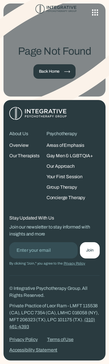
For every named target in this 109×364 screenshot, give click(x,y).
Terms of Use (60, 339)
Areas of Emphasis (65, 145)
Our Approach (61, 166)
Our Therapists (24, 155)
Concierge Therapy (66, 197)
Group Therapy (62, 187)
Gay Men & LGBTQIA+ (70, 155)
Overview (19, 145)
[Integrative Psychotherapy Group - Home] (55, 9)
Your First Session (65, 176)
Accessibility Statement (33, 349)
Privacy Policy (74, 263)
